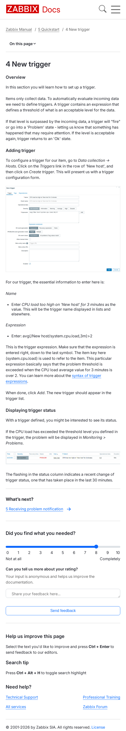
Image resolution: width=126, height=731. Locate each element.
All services (16, 706)
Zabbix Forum (95, 706)
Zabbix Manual (19, 29)
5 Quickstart (48, 29)
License (98, 727)
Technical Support (22, 697)
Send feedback (63, 611)
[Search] (102, 9)
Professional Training (101, 697)
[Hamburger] (115, 9)
